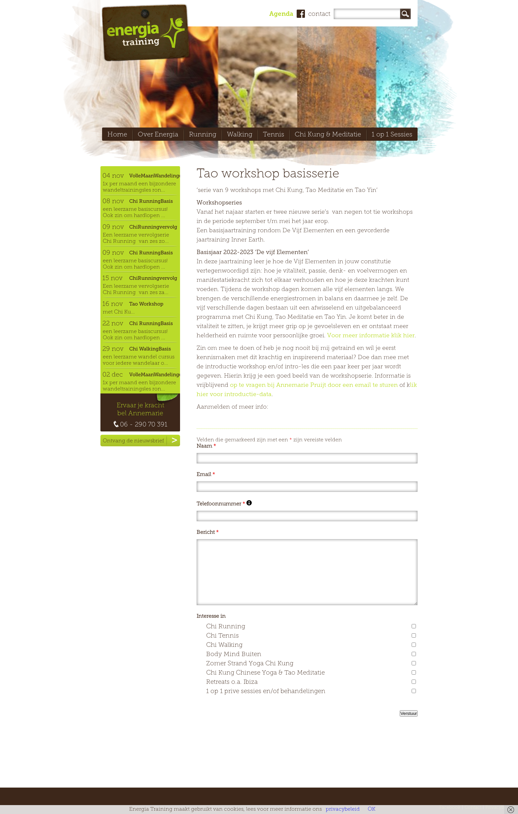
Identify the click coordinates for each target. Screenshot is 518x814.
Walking (239, 134)
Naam (206, 446)
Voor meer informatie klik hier (371, 336)
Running (202, 134)
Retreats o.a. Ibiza (232, 682)
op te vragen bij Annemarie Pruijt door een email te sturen (314, 385)
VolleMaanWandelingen (154, 176)
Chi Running (225, 627)
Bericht (208, 532)
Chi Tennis (222, 636)
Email (206, 474)
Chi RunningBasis (151, 201)
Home (117, 134)
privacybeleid (343, 809)
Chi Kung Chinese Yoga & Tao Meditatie (265, 673)
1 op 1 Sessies (392, 134)
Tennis (273, 134)
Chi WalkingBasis (150, 349)
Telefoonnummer (224, 504)
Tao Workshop (146, 304)
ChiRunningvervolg (153, 227)
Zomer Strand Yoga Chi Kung (249, 664)
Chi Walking (224, 645)
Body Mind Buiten (233, 654)
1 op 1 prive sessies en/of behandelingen (265, 691)
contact (319, 14)
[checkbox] (414, 626)
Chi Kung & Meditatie (328, 134)
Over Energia (158, 134)
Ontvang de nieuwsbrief (141, 440)
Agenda (281, 14)
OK (371, 809)
